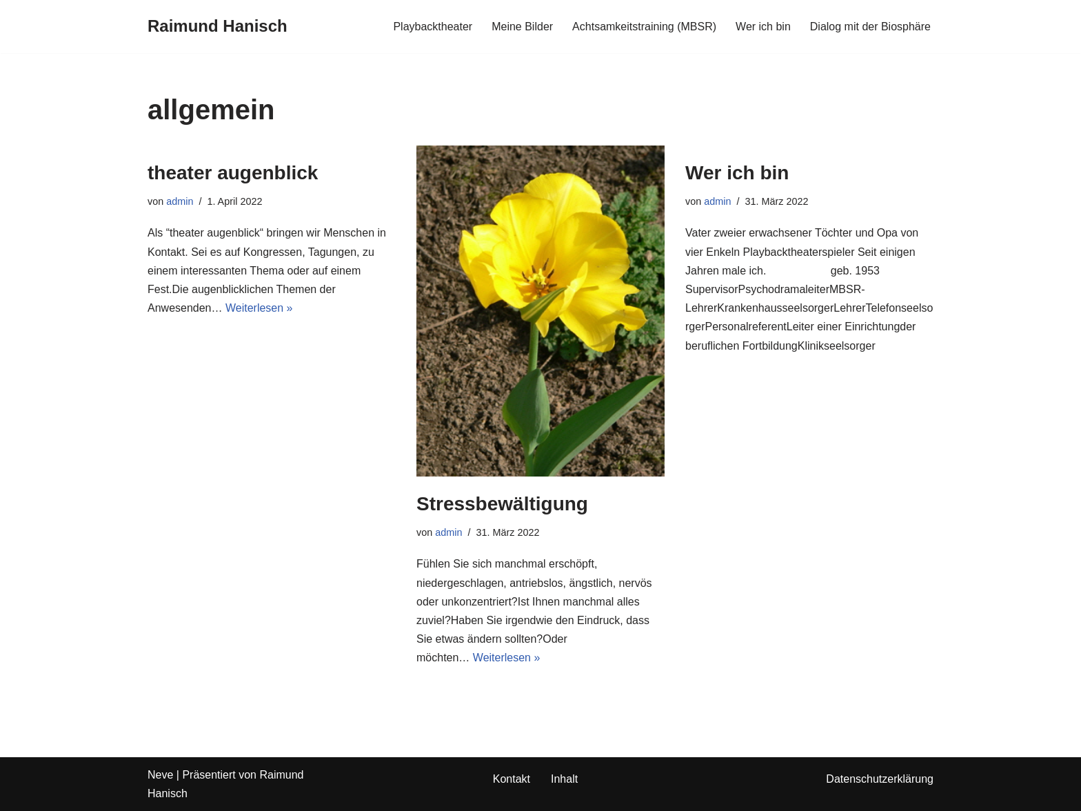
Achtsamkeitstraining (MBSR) (644, 26)
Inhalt (564, 779)
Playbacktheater (432, 26)
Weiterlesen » (259, 308)
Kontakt (511, 779)
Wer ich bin (763, 26)
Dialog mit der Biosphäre (870, 26)
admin (179, 201)
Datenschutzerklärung (879, 779)
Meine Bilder (522, 26)
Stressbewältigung (502, 503)
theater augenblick (233, 172)
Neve (160, 775)
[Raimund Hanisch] (217, 26)
